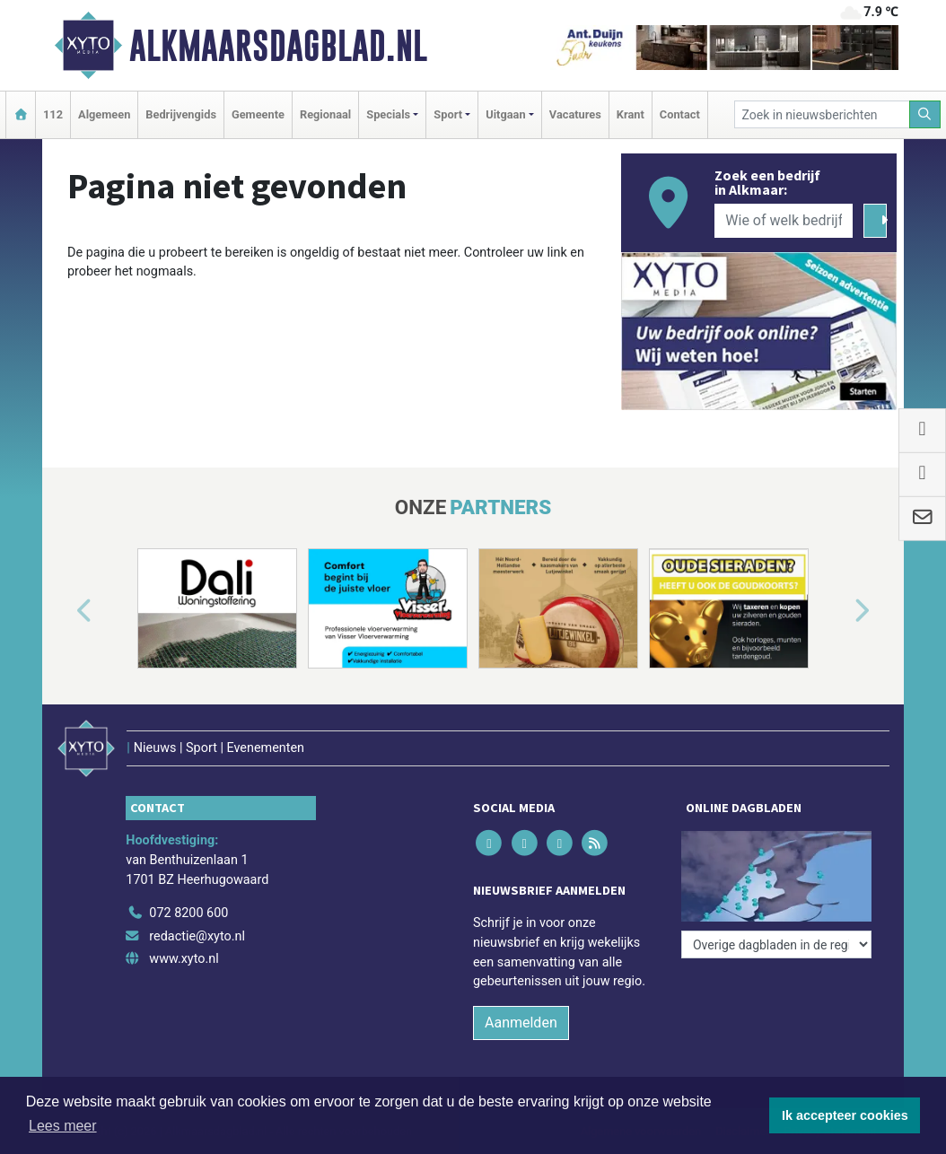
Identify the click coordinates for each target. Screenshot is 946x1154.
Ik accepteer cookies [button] (845, 1115)
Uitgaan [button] (505, 114)
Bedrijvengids (180, 114)
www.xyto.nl (183, 958)
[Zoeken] (925, 114)
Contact (680, 114)
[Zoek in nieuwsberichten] (822, 114)
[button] (63, 612)
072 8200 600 (188, 913)
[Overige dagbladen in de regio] (776, 944)
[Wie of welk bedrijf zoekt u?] (783, 221)
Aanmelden (521, 1022)
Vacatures (575, 114)
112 (53, 114)
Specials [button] (388, 114)
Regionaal (325, 114)
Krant (630, 114)
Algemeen (104, 114)
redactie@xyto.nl (197, 936)
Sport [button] (448, 114)
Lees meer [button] (63, 1125)
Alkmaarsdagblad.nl (278, 46)
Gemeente (258, 114)
